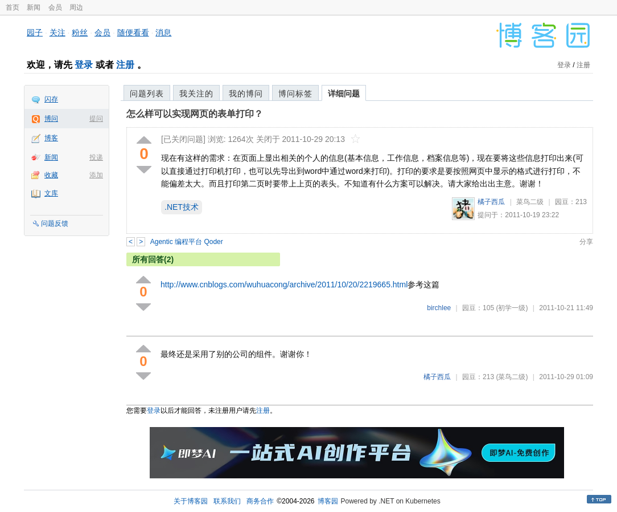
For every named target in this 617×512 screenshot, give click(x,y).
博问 (51, 119)
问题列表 (147, 93)
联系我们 (227, 501)
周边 (76, 7)
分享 (586, 242)
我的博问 (246, 93)
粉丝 (80, 32)
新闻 (33, 7)
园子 (35, 32)
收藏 (51, 175)
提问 (96, 119)
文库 (51, 193)
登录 (84, 65)
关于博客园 (191, 501)
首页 (12, 7)
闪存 (51, 99)
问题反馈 (54, 223)
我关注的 (196, 93)
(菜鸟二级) (512, 377)
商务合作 (260, 501)
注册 (125, 65)
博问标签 (295, 93)
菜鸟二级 (530, 202)
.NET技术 (181, 207)
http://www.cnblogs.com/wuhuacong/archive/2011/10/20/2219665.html (284, 284)
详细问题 (344, 93)
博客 (51, 138)
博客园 (328, 501)
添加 (96, 175)
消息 (163, 32)
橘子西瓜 (491, 202)
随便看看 (133, 32)
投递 (96, 157)
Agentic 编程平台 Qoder (186, 242)
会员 (55, 7)
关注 (57, 32)
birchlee (439, 308)
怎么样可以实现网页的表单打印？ (194, 114)
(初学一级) (512, 308)
